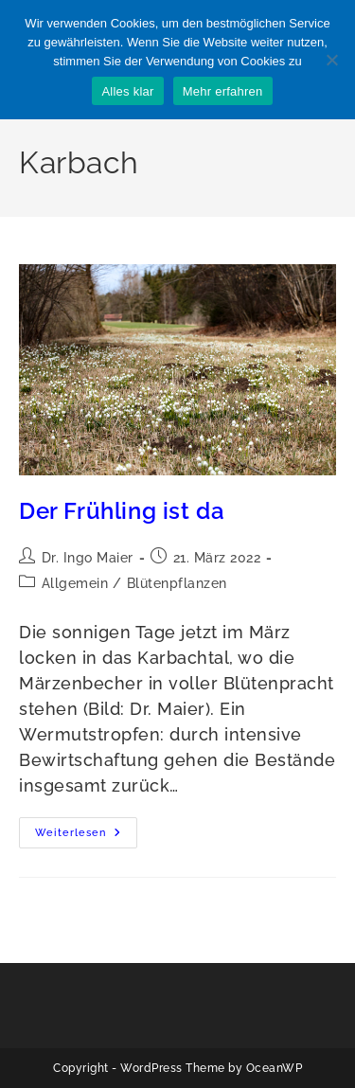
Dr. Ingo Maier (87, 557)
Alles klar (127, 91)
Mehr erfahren (223, 91)
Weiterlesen (86, 837)
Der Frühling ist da (121, 511)
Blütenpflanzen (177, 583)
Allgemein (75, 583)
